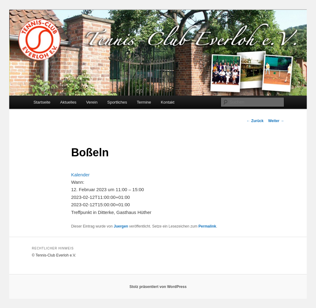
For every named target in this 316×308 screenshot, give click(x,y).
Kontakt (167, 102)
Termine (144, 102)
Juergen (121, 226)
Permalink (207, 226)
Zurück (255, 121)
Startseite (41, 102)
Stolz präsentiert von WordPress (157, 287)
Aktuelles (68, 102)
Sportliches (117, 102)
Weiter (276, 121)
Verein (92, 102)
